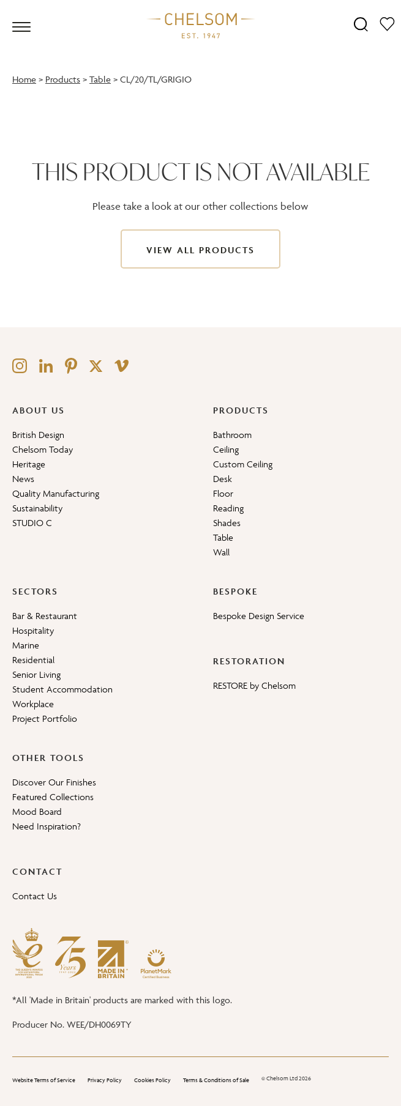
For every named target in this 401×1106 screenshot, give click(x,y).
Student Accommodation (62, 689)
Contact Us (34, 896)
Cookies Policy (152, 1080)
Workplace (33, 704)
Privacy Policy (105, 1080)
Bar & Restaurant (44, 616)
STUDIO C (32, 523)
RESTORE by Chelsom (254, 685)
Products (62, 79)
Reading (228, 508)
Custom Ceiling (242, 464)
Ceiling (226, 449)
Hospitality (33, 630)
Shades (227, 523)
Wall (221, 552)
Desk (222, 478)
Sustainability (37, 508)
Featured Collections (53, 797)
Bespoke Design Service (258, 616)
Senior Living (36, 674)
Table (100, 79)
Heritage (28, 464)
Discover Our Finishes (54, 782)
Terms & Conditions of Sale (216, 1080)
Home (24, 79)
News (23, 478)
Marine (25, 645)
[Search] (361, 23)
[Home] (201, 25)
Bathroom (232, 434)
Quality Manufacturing (55, 493)
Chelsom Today (42, 449)
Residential (33, 660)
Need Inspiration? (46, 826)
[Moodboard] (387, 23)
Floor (223, 493)
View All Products (200, 250)
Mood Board (37, 811)
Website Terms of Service (43, 1080)
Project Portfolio (44, 718)
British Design (38, 434)
